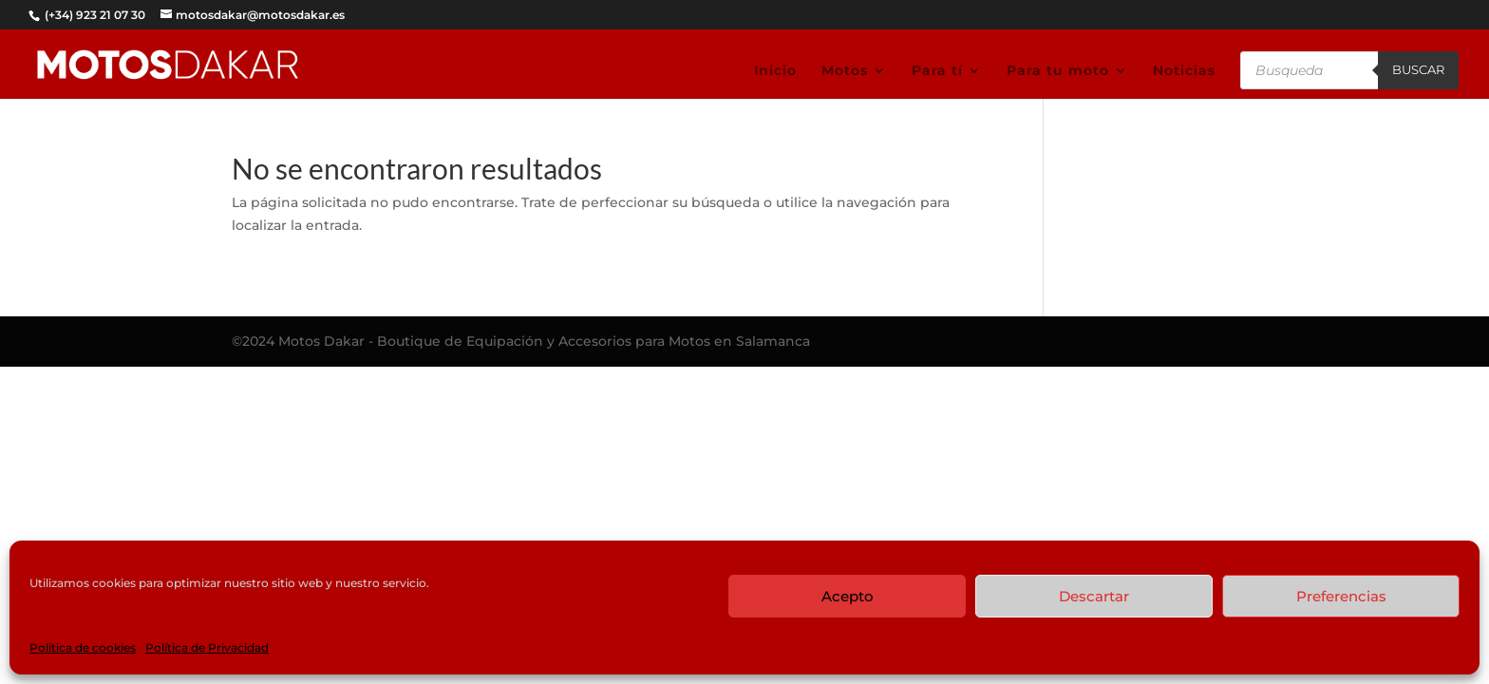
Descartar (1094, 596)
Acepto (847, 596)
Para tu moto (1058, 71)
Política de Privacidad (207, 647)
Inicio (775, 71)
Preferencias (1341, 596)
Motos (844, 71)
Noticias (1184, 71)
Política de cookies (82, 647)
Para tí (937, 71)
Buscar (1418, 69)
